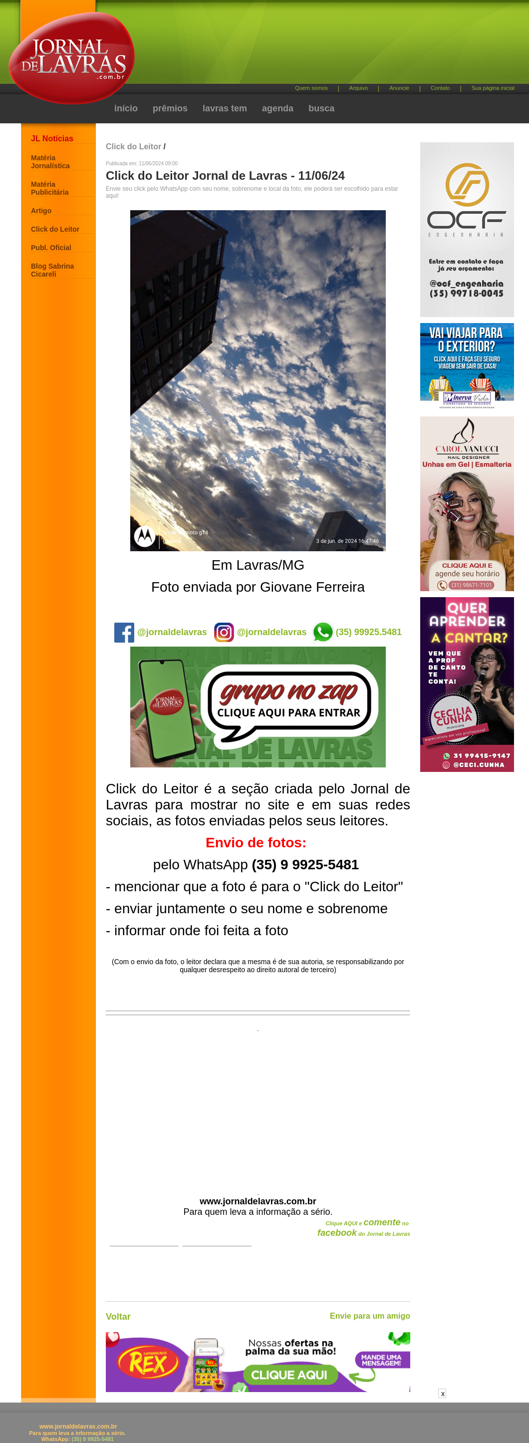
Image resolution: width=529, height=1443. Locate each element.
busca (321, 108)
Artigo (41, 211)
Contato (440, 88)
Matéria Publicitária (49, 188)
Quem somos (311, 88)
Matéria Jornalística (50, 162)
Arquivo (358, 88)
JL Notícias (52, 138)
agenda (277, 108)
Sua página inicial (493, 88)
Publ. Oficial (51, 248)
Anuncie (399, 88)
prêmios (170, 108)
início (126, 108)
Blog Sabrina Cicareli (52, 270)
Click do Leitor (55, 229)
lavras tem (225, 108)
